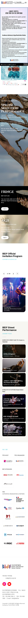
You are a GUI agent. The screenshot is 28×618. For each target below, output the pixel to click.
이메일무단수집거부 (11, 578)
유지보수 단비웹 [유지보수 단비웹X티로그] (15, 605)
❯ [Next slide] (13, 273)
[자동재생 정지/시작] (17, 273)
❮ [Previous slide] (3, 273)
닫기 (25, 64)
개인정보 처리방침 (7, 576)
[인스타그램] (4, 584)
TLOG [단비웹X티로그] (9, 605)
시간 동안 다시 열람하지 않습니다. (8, 64)
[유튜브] (9, 584)
